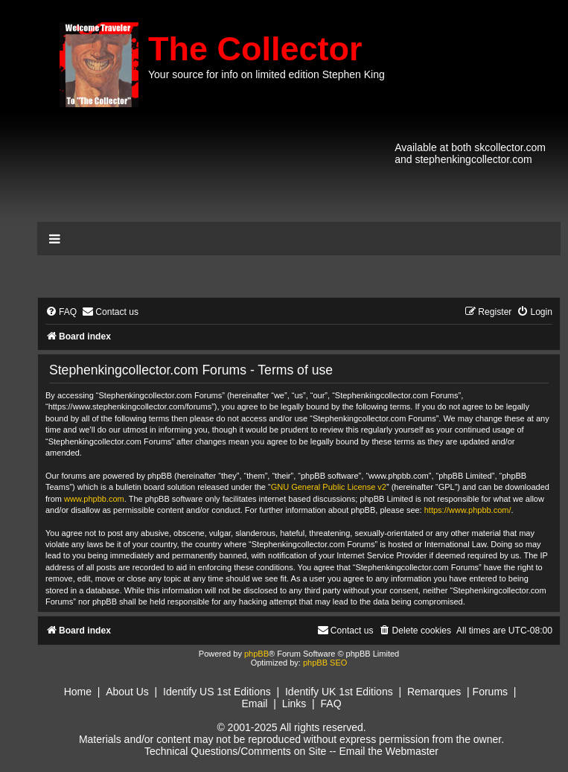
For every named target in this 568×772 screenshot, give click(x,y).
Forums (490, 692)
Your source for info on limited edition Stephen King (266, 74)
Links (294, 703)
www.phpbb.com (94, 498)
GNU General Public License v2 (328, 486)
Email (254, 703)
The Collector (255, 49)
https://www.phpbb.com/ (467, 509)
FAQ (331, 703)
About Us (127, 692)
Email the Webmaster (388, 751)
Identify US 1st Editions (217, 692)
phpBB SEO (325, 662)
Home (78, 692)
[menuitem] (61, 312)
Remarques (434, 692)
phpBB (256, 653)
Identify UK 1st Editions (339, 692)
